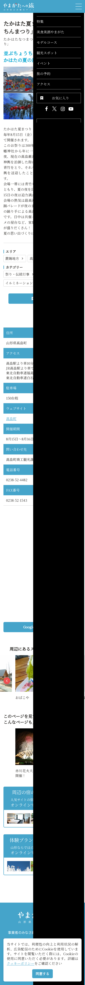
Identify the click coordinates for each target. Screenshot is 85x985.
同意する (42, 973)
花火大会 (49, 274)
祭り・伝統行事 (20, 274)
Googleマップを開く (50, 627)
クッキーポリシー (20, 963)
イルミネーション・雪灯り (28, 282)
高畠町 (37, 258)
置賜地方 (14, 258)
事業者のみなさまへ (23, 932)
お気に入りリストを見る (65, 880)
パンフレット (62, 932)
